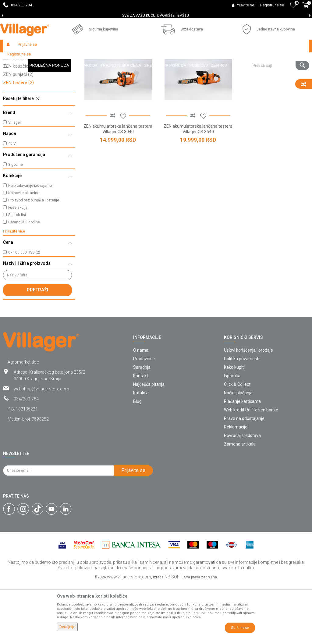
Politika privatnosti (241, 411)
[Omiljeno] (293, 5)
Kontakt (140, 428)
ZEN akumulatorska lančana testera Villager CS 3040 (117, 179)
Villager (14, 175)
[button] (278, 46)
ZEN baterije (18, 94)
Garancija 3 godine (24, 274)
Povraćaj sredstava (242, 487)
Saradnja (142, 419)
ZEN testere (18, 135)
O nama (140, 402)
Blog (137, 453)
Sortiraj (265, 71)
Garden (58, 59)
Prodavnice (144, 411)
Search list (17, 267)
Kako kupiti (234, 419)
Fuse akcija (17, 260)
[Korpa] (305, 8)
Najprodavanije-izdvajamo (30, 238)
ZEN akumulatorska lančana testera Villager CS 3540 (195, 179)
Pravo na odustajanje (244, 470)
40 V (12, 196)
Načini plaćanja (238, 445)
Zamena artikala (240, 496)
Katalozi (141, 445)
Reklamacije (235, 479)
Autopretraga (236, 71)
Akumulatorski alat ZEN (90, 59)
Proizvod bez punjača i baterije (33, 252)
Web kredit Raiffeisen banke (251, 462)
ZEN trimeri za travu (26, 102)
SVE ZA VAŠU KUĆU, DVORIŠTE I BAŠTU (155, 15)
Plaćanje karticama (242, 453)
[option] (156, 15)
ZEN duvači (17, 85)
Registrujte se (272, 5)
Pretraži (37, 342)
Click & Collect (237, 436)
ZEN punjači (18, 127)
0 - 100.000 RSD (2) (24, 305)
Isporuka (232, 428)
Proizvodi (39, 59)
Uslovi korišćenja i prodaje (248, 402)
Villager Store (15, 59)
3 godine (15, 217)
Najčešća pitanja (149, 436)
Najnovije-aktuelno (23, 245)
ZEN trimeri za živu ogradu (32, 110)
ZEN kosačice (20, 118)
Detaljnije (67, 627)
